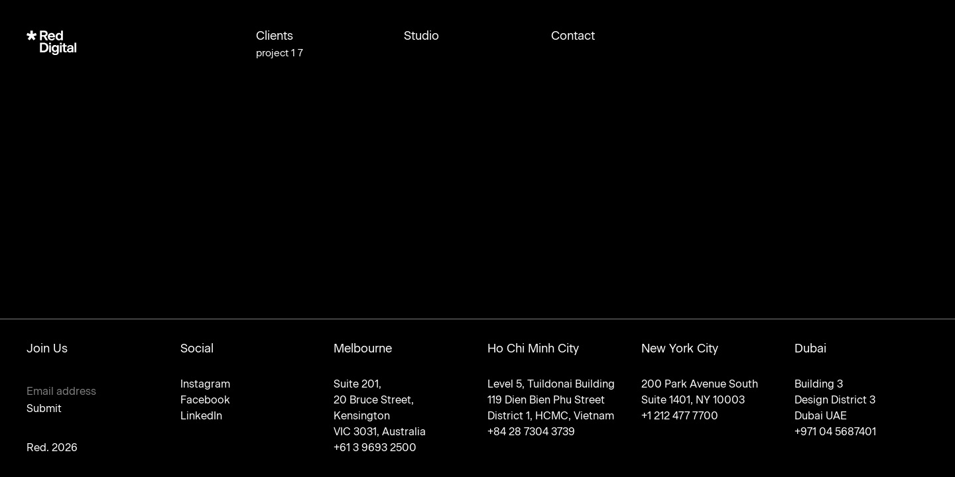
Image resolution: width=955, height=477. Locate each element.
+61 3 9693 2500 (375, 447)
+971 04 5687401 (835, 431)
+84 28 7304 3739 (531, 431)
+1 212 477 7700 (679, 415)
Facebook (205, 400)
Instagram (205, 384)
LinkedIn (201, 415)
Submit (44, 408)
